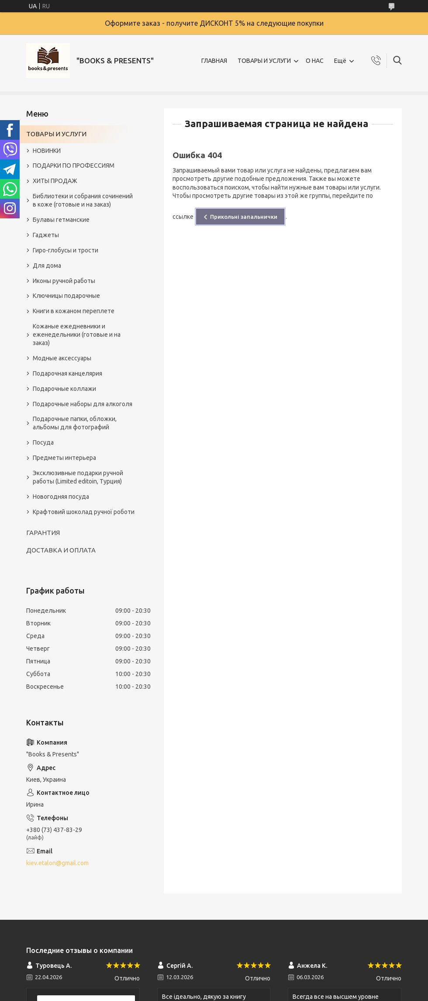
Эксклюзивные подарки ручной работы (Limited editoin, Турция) (78, 477)
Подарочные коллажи (64, 388)
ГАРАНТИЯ (43, 532)
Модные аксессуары (62, 358)
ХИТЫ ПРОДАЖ (55, 180)
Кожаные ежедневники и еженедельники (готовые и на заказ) (77, 334)
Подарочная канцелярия (67, 373)
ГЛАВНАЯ (214, 60)
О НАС (315, 60)
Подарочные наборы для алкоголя (82, 403)
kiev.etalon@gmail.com (57, 862)
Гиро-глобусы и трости (65, 250)
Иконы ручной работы (64, 280)
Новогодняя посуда (61, 496)
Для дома (47, 265)
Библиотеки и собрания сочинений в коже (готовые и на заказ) (83, 200)
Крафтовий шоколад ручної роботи (84, 511)
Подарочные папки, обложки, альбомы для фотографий (75, 423)
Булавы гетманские (61, 219)
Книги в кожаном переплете (73, 310)
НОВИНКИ (47, 150)
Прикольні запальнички (243, 217)
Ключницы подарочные (66, 295)
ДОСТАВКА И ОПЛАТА (61, 550)
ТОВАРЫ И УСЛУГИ (264, 60)
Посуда (43, 442)
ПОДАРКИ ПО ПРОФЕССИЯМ (73, 165)
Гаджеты (46, 234)
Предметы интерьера (64, 457)
